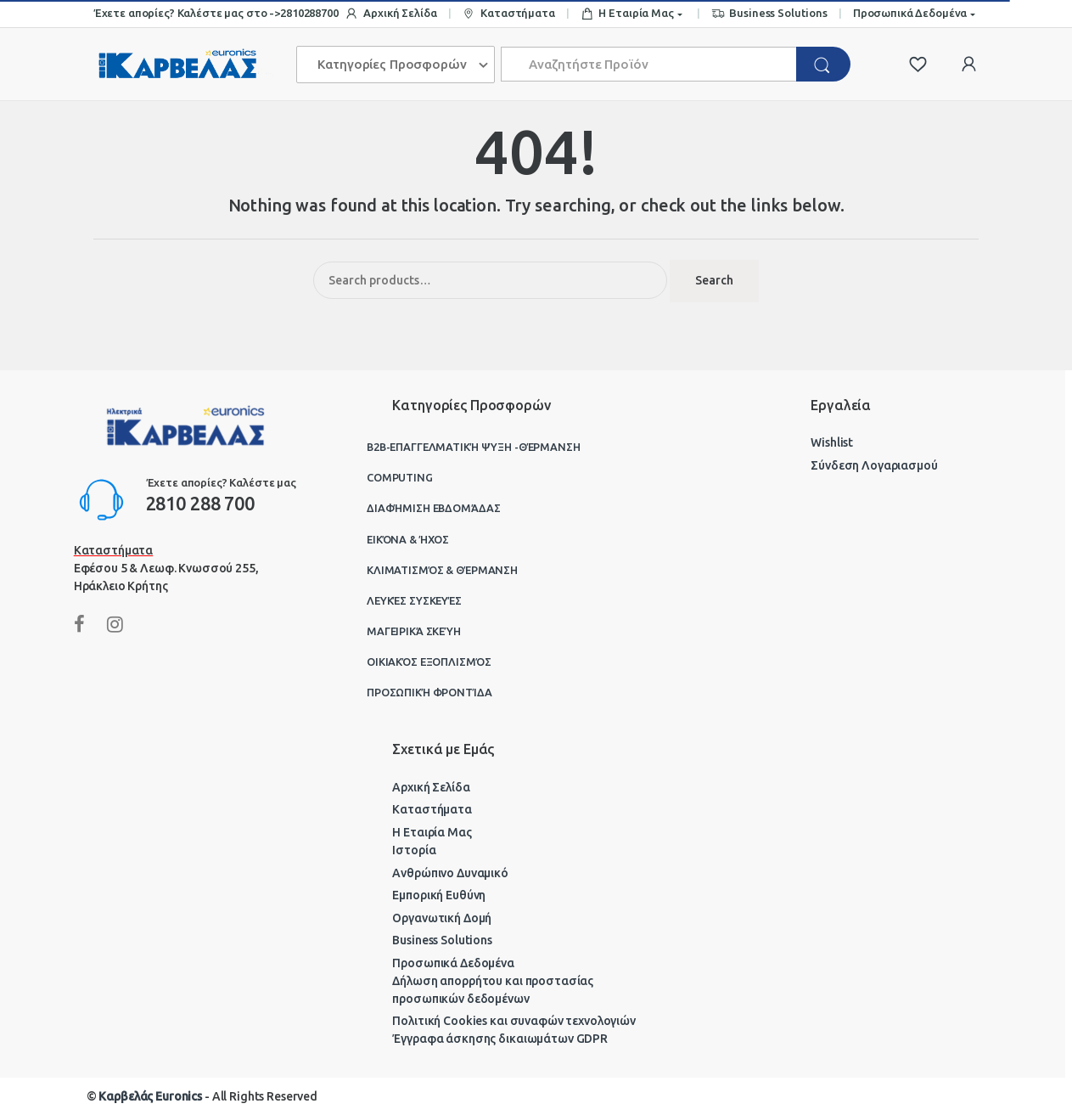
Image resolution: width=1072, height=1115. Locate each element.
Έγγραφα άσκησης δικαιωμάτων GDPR (500, 1038)
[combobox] (649, 64)
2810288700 (309, 13)
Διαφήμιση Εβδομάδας (433, 508)
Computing (400, 477)
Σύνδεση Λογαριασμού (874, 465)
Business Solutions (769, 14)
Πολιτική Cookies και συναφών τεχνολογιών (513, 1021)
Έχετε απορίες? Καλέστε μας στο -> (186, 13)
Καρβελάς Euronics (150, 1096)
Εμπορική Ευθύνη (438, 895)
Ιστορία (413, 850)
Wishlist (832, 442)
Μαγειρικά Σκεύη (414, 631)
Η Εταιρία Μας (627, 14)
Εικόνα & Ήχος (408, 539)
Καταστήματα (508, 14)
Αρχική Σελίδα (390, 14)
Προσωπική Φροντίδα (429, 692)
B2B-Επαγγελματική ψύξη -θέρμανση (474, 447)
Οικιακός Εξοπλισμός (429, 661)
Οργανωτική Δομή (441, 918)
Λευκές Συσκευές (414, 600)
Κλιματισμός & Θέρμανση (442, 570)
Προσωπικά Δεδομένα (910, 13)
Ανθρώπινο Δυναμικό (450, 873)
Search (714, 280)
